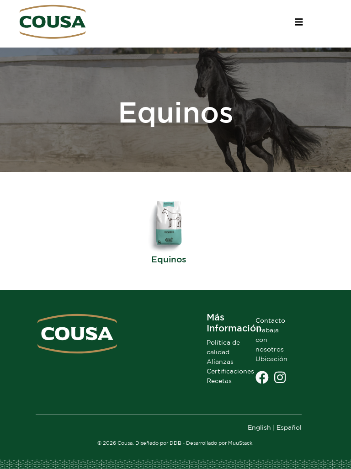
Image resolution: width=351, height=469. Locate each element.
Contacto (270, 320)
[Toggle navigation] (299, 22)
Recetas (219, 380)
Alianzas (220, 361)
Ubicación (271, 358)
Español (289, 427)
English (259, 427)
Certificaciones (230, 371)
